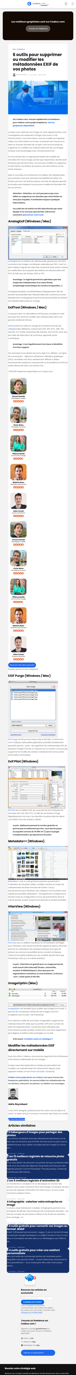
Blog (14, 49)
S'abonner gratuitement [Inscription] (32, 1302)
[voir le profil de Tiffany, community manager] (38, 447)
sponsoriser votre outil (32, 215)
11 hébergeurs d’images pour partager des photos (34, 1133)
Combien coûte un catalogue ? (38, 1039)
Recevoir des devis (22, 665)
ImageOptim (14, 1008)
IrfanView (12, 942)
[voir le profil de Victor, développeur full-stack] (38, 418)
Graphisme (21, 49)
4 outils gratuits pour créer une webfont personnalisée (33, 1251)
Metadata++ (14, 881)
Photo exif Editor (38, 1071)
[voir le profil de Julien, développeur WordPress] (38, 504)
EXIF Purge (12, 739)
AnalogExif (13, 261)
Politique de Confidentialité (31, 1312)
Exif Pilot (11, 810)
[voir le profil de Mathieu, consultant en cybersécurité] (38, 476)
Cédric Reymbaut (20, 75)
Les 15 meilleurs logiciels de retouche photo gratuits (35, 1158)
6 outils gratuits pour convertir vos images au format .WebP (37, 1227)
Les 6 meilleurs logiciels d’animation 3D (33, 1180)
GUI (41, 365)
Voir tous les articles (16, 1119)
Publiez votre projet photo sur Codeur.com (28, 1077)
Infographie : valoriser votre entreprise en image (34, 1203)
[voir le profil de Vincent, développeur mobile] (38, 390)
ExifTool (11, 326)
